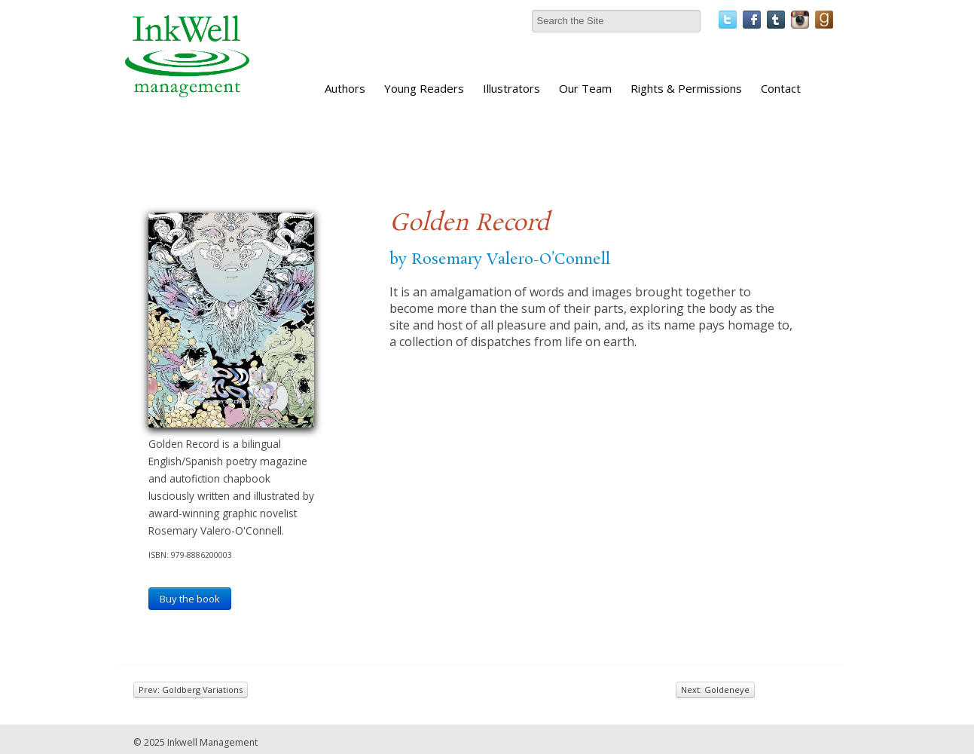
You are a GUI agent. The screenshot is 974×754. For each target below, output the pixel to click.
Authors (345, 88)
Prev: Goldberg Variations (191, 689)
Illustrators (511, 88)
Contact (781, 88)
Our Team (585, 88)
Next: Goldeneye (715, 689)
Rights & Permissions (686, 88)
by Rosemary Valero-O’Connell (499, 259)
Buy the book (190, 598)
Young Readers (424, 88)
